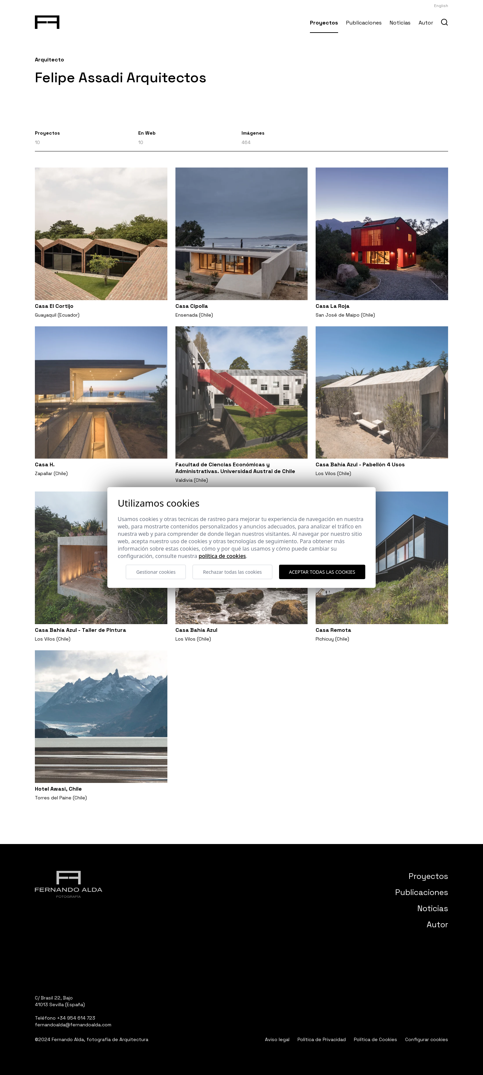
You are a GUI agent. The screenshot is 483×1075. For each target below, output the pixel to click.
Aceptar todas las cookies (322, 572)
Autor (426, 22)
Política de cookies (222, 556)
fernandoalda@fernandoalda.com (73, 1025)
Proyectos (324, 22)
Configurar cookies (426, 1039)
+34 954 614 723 (76, 1018)
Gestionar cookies (155, 572)
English (441, 5)
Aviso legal (277, 1039)
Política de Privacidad (322, 1039)
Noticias (400, 22)
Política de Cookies (375, 1039)
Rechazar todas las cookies (232, 572)
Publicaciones (364, 22)
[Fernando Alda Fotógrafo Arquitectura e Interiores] (47, 20)
